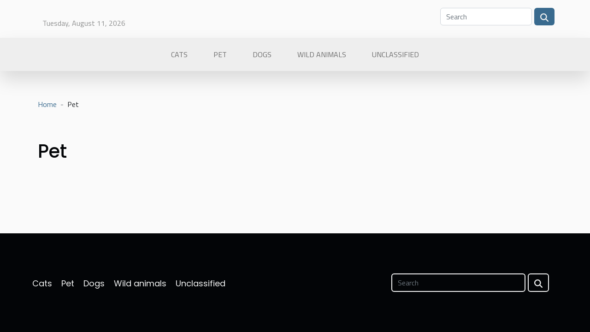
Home (47, 104)
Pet (220, 54)
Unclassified (395, 54)
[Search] (486, 16)
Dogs (262, 54)
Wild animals (321, 54)
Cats (179, 54)
